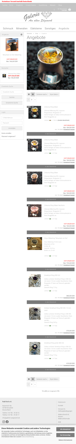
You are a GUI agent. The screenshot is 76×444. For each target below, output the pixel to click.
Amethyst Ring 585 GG (52, 276)
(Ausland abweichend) (63, 121)
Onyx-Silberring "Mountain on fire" (56, 239)
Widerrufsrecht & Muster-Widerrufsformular (64, 417)
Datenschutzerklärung (27, 436)
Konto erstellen (6, 134)
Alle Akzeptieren (65, 429)
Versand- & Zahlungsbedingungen (65, 411)
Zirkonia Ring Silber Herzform (54, 206)
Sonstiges (50, 29)
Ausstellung (43, 5)
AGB (59, 423)
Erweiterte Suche (12, 104)
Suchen (5, 5)
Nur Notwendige (65, 435)
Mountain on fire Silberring (12, 56)
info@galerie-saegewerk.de (11, 419)
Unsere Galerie (31, 5)
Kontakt (60, 406)
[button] (29, 95)
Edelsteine (36, 29)
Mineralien (22, 29)
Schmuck (8, 29)
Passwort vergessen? (9, 137)
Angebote (19, 5)
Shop (60, 5)
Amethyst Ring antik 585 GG (54, 344)
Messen (52, 5)
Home (11, 5)
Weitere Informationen (65, 440)
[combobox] (41, 95)
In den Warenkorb (50, 135)
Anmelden (12, 129)
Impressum (62, 403)
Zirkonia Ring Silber (51, 108)
